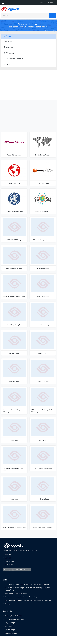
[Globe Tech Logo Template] (43, 229)
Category (9, 53)
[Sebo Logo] (14, 488)
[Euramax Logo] (14, 343)
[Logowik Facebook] (5, 569)
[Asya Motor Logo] (43, 258)
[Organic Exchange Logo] (14, 201)
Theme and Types (12, 59)
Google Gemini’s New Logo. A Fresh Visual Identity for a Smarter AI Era (27, 584)
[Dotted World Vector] (43, 144)
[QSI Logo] (14, 430)
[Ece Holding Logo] (43, 488)
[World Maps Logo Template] (43, 517)
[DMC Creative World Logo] (43, 458)
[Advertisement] (28, 85)
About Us (8, 554)
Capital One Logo (11, 633)
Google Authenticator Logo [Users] (14, 619)
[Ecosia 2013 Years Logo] (43, 201)
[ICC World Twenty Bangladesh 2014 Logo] (43, 400)
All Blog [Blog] (7, 604)
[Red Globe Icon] (14, 173)
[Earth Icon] (43, 430)
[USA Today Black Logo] (14, 258)
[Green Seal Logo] (43, 371)
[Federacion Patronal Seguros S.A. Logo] (14, 400)
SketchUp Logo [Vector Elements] (10, 626)
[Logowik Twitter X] (9, 569)
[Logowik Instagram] (13, 569)
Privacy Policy (9, 561)
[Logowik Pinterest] (17, 569)
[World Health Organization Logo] (14, 286)
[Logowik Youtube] (21, 569)
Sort (7, 64)
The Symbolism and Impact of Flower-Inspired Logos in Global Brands (28, 600)
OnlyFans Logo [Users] (10, 623)
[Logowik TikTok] (25, 569)
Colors (8, 41)
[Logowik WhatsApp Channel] (29, 569)
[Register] (50, 2)
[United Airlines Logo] (43, 314)
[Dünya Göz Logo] (43, 173)
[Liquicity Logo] (14, 371)
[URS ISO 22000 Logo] (14, 229)
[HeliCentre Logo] (43, 343)
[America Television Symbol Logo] (14, 517)
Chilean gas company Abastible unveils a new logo (21, 597)
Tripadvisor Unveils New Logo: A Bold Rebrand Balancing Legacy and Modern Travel (27, 589)
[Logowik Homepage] (10, 9)
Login (41, 3)
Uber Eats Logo (10, 629)
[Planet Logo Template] (14, 314)
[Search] (25, 15)
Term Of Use (9, 565)
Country (8, 47)
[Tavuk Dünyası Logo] (14, 144)
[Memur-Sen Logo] (43, 286)
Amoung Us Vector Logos (13, 616)
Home (47, 31)
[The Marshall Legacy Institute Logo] (14, 459)
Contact (8, 558)
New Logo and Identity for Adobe (16, 593)
